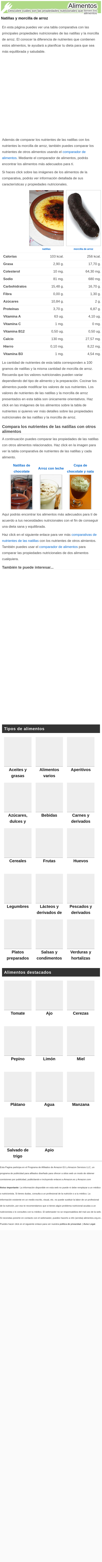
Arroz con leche (51, 468)
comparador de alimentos (58, 547)
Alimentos (82, 5)
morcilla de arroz (83, 249)
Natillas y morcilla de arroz (24, 18)
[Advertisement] (38, 95)
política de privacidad (70, 1224)
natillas (46, 249)
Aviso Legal (89, 1224)
